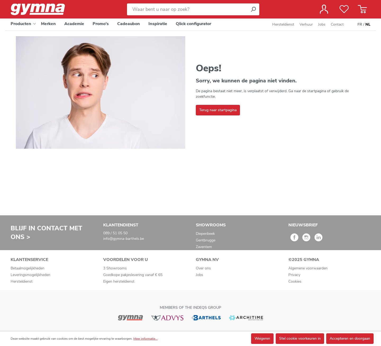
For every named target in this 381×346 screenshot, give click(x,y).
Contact (337, 24)
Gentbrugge (205, 240)
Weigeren (262, 338)
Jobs (321, 24)
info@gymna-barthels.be (123, 238)
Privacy (294, 274)
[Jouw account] (324, 9)
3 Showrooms (115, 268)
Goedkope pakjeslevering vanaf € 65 (132, 274)
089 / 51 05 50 (115, 233)
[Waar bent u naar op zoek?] (187, 9)
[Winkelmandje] (362, 9)
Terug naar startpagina (218, 110)
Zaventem (204, 246)
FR (359, 24)
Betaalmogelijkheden (27, 268)
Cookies (294, 281)
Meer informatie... (145, 338)
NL (367, 24)
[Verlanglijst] (344, 9)
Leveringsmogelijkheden (30, 274)
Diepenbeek (205, 233)
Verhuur (306, 24)
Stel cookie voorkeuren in (300, 338)
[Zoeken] (253, 9)
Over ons (203, 268)
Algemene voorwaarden (308, 268)
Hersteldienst (283, 24)
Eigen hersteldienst (118, 281)
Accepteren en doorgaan (350, 338)
